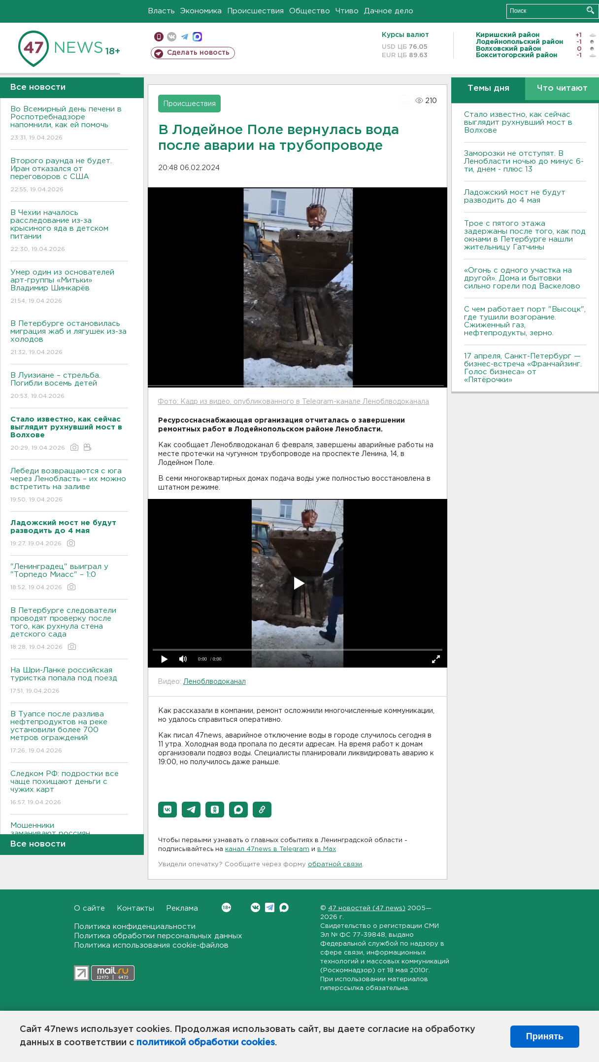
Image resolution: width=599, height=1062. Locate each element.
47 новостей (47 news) (366, 908)
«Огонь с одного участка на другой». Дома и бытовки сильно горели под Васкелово (522, 278)
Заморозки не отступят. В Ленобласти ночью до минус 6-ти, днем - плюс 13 (524, 161)
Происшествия (255, 11)
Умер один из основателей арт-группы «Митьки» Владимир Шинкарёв (69, 287)
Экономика (201, 11)
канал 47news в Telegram (267, 849)
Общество (309, 11)
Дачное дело (388, 11)
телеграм (184, 36)
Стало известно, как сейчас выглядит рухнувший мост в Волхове (518, 122)
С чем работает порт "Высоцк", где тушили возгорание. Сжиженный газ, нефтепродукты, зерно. (525, 321)
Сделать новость (198, 53)
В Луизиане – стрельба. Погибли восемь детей (69, 386)
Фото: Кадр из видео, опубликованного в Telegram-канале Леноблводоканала (293, 402)
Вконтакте (226, 907)
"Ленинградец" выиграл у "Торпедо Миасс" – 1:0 (69, 578)
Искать (590, 10)
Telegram (269, 907)
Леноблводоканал (214, 682)
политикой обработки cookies (205, 1043)
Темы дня (488, 88)
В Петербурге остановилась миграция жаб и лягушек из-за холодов (69, 338)
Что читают (562, 88)
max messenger (197, 36)
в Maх (326, 849)
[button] (167, 809)
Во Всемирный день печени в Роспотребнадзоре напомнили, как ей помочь (69, 124)
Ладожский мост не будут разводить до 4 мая (515, 196)
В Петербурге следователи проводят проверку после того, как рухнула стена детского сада (69, 629)
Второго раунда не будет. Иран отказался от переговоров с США (69, 176)
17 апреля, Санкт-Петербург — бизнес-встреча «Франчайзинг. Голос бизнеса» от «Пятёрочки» (523, 368)
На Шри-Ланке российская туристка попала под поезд (69, 681)
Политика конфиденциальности (135, 926)
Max (284, 907)
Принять (545, 1036)
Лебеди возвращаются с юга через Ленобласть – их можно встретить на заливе (69, 486)
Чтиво (347, 11)
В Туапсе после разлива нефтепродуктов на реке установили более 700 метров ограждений (69, 733)
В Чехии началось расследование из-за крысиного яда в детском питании (69, 231)
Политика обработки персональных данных (158, 936)
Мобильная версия (159, 36)
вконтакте (171, 36)
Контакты (135, 908)
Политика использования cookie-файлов (151, 945)
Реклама (182, 908)
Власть (161, 11)
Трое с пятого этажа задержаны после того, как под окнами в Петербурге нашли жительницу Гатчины (525, 235)
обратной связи (335, 864)
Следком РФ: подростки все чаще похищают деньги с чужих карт (69, 789)
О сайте (89, 908)
